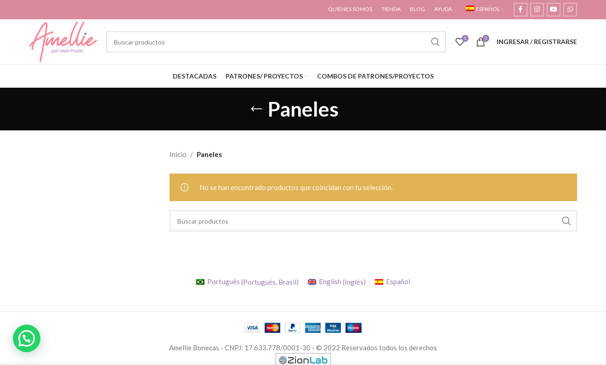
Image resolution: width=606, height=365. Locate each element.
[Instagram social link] (537, 10)
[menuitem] (485, 9)
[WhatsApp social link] (570, 10)
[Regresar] (256, 111)
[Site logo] (65, 42)
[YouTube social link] (554, 10)
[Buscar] (278, 43)
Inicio (178, 157)
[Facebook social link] (520, 10)
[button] (26, 338)
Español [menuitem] (398, 284)
